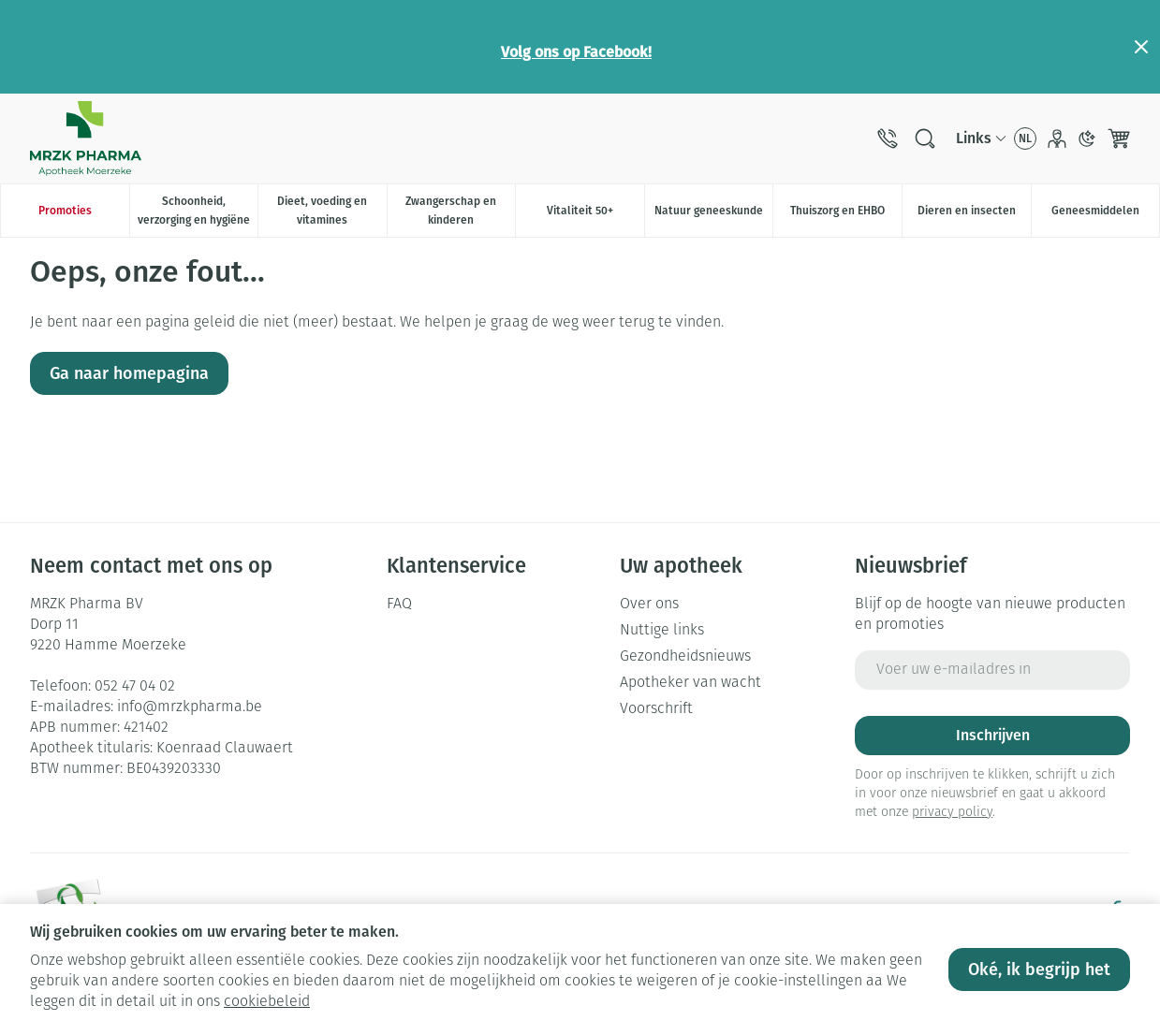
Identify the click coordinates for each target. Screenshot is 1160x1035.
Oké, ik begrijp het (1039, 969)
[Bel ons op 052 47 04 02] (887, 138)
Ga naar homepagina (129, 373)
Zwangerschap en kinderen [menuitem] (460, 210)
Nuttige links (662, 630)
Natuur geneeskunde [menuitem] (713, 215)
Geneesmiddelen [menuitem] (1105, 215)
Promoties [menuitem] (65, 210)
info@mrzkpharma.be (189, 707)
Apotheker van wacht (690, 683)
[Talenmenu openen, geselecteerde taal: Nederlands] (1025, 138)
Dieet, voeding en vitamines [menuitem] (331, 210)
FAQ (399, 604)
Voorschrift (656, 709)
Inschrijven (993, 735)
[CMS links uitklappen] (981, 138)
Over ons (649, 604)
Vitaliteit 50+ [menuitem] (595, 215)
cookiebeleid (267, 1002)
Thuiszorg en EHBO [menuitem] (846, 215)
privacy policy (952, 813)
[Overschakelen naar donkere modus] (1087, 138)
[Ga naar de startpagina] (85, 138)
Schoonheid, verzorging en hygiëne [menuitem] (197, 210)
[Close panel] (1141, 47)
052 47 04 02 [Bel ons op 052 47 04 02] (135, 686)
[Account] (1057, 138)
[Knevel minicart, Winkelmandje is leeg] (1119, 138)
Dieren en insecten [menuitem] (974, 215)
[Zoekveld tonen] (925, 138)
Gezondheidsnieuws (685, 656)
